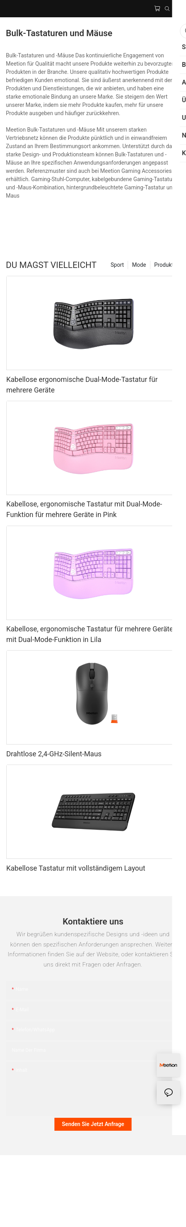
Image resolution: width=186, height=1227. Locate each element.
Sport (117, 265)
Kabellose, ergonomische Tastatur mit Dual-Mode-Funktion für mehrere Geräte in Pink (84, 509)
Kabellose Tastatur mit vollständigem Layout (75, 868)
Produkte (165, 265)
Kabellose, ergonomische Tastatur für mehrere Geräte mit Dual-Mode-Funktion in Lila (89, 634)
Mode (139, 265)
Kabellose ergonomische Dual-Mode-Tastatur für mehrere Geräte (82, 384)
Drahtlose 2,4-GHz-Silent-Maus (53, 754)
